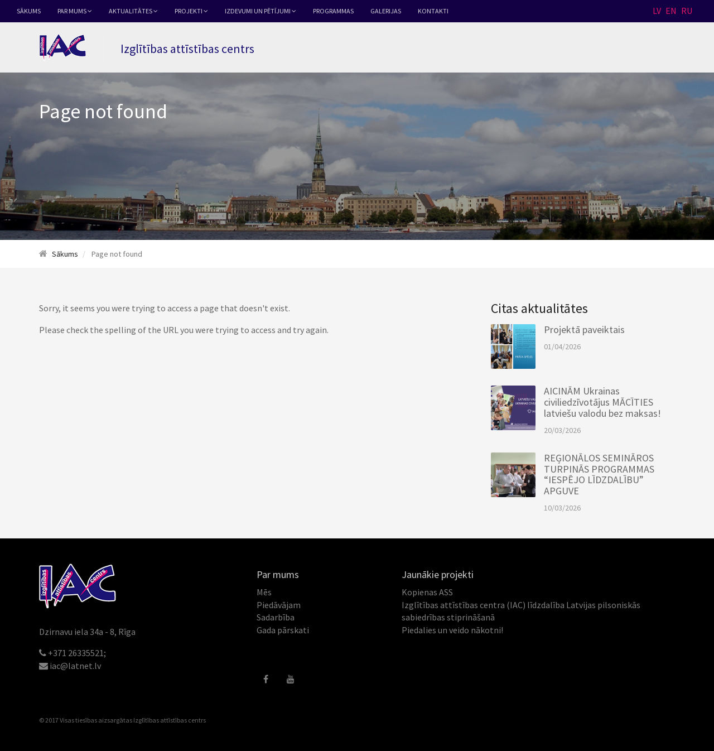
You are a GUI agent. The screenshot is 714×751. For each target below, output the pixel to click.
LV (657, 10)
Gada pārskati (283, 630)
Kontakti (433, 11)
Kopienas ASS (427, 592)
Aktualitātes (133, 11)
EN (671, 10)
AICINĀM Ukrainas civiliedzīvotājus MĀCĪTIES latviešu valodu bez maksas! (602, 402)
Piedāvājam (279, 604)
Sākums (29, 11)
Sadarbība (276, 617)
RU (686, 10)
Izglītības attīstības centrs (169, 720)
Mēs (264, 592)
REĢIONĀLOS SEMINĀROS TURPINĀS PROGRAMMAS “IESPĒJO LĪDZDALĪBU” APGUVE (599, 474)
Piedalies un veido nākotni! (452, 630)
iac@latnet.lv (75, 665)
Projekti (191, 11)
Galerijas (385, 11)
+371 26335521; (77, 652)
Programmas (333, 11)
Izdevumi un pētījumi (260, 11)
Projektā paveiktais (584, 329)
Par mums (74, 11)
